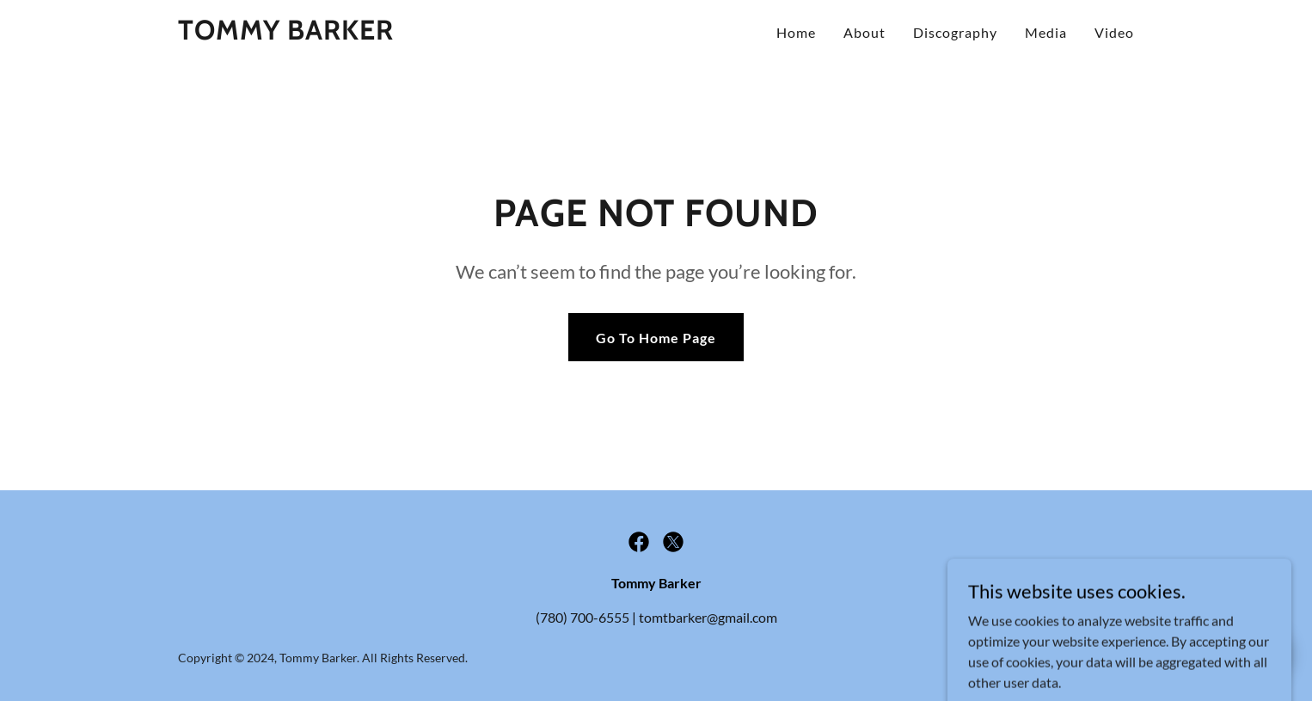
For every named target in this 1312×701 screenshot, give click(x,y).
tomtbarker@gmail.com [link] (708, 617)
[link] (286, 34)
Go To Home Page (656, 337)
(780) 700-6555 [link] (582, 617)
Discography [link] (955, 32)
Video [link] (1114, 32)
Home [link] (796, 32)
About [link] (864, 32)
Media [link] (1046, 32)
